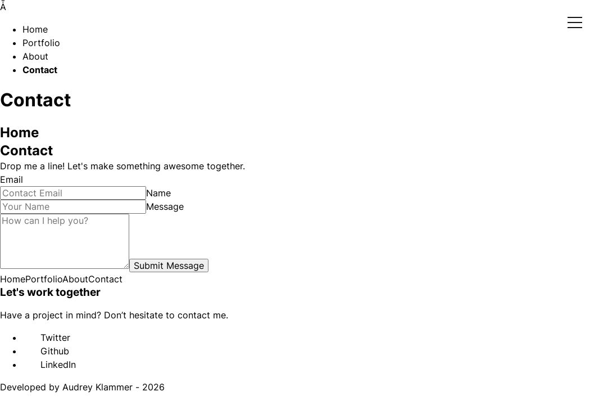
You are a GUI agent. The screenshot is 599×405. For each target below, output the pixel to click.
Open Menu (575, 23)
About (35, 56)
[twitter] (28, 338)
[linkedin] (28, 365)
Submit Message (169, 265)
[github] (28, 352)
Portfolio (41, 42)
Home (35, 29)
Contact (39, 69)
